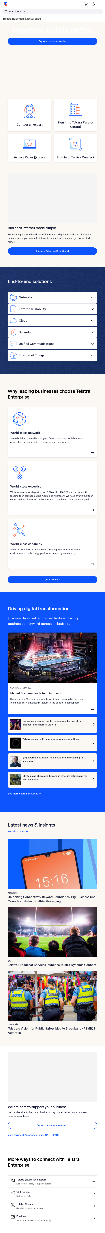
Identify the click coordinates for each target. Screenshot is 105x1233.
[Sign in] (93, 4)
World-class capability (26, 544)
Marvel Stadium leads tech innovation (37, 693)
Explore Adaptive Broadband (52, 251)
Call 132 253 (23, 1192)
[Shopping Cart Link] (86, 4)
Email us (33, 1216)
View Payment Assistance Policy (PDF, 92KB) (35, 1135)
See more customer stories (24, 793)
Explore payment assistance (52, 1125)
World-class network (25, 433)
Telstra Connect (30, 1204)
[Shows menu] (100, 4)
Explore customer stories (52, 41)
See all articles (18, 831)
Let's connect (52, 579)
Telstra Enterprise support (33, 1180)
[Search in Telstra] (52, 11)
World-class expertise (25, 486)
